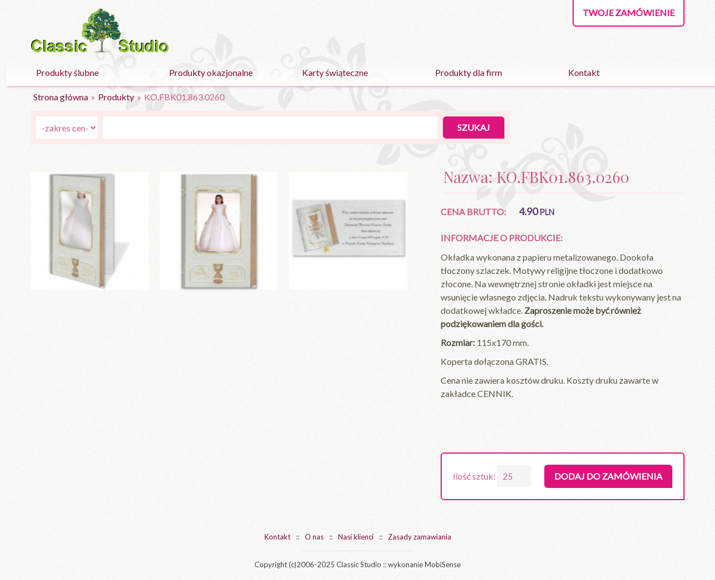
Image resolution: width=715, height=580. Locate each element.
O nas (314, 536)
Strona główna (60, 96)
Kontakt (584, 72)
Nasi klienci (356, 536)
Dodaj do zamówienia (608, 476)
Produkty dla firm (468, 72)
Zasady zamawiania (419, 536)
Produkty (116, 96)
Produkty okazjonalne (211, 72)
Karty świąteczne (335, 72)
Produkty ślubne (67, 72)
